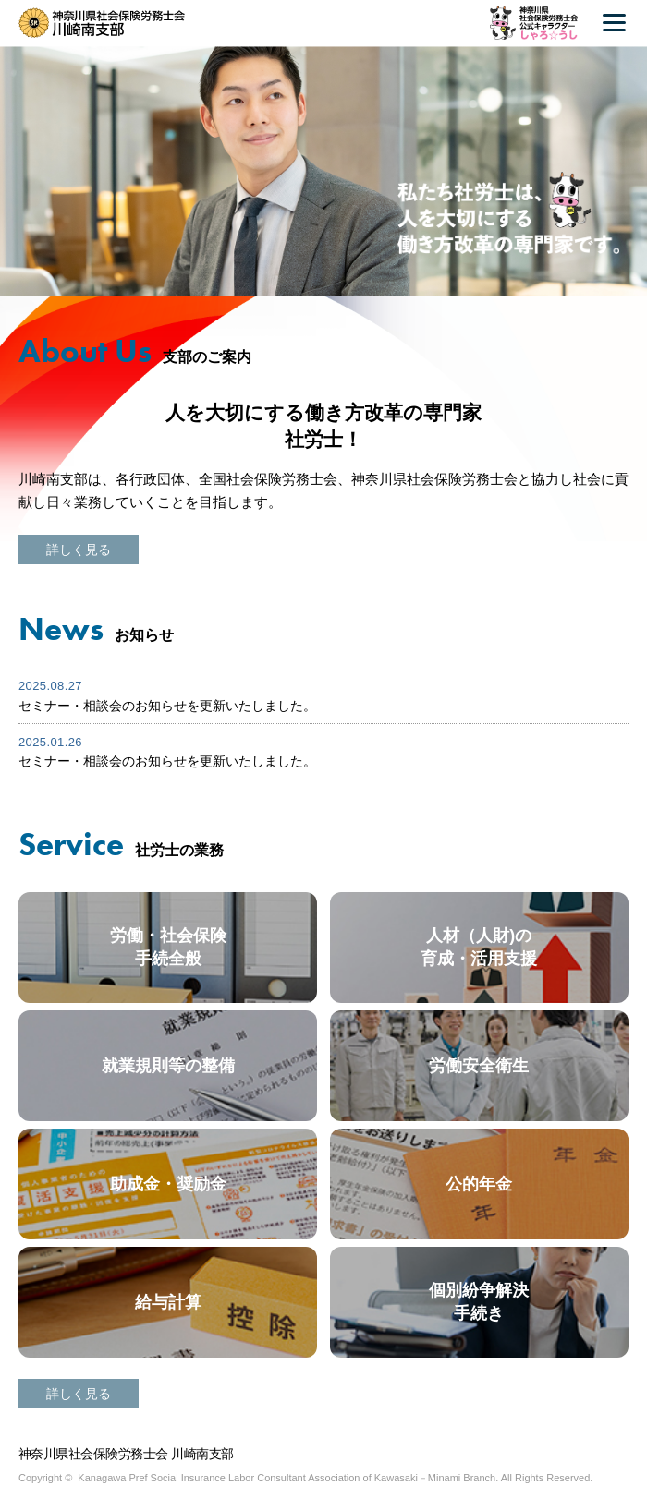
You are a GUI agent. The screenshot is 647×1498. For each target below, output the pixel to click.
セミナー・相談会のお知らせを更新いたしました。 (167, 705)
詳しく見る (78, 549)
